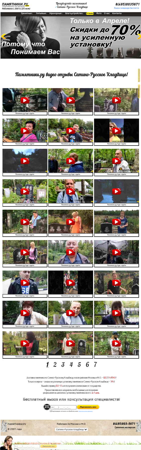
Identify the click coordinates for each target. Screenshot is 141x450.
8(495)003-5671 (124, 424)
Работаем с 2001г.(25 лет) (16, 8)
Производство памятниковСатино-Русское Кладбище (71, 5)
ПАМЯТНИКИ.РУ (15, 4)
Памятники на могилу (13, 6)
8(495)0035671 (127, 4)
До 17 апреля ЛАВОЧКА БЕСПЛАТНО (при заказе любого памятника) (37, 443)
